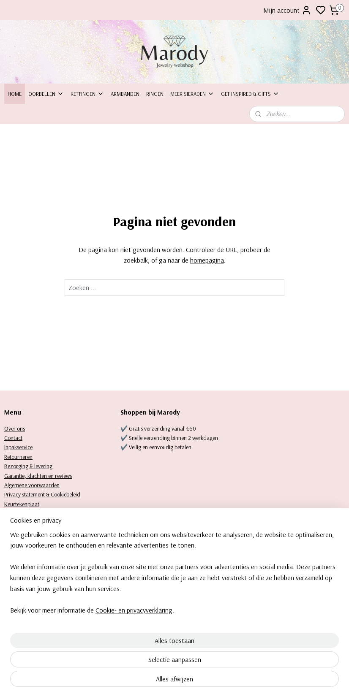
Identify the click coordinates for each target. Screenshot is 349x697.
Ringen (155, 93)
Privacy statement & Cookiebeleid (42, 494)
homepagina (207, 260)
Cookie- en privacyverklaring (133, 681)
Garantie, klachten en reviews (38, 476)
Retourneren (18, 457)
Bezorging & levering (28, 466)
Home (15, 93)
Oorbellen (46, 93)
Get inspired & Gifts (250, 93)
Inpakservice (18, 447)
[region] (118, 638)
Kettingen (87, 93)
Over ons (14, 428)
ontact (15, 438)
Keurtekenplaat (21, 504)
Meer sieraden (192, 93)
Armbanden (125, 93)
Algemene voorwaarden (32, 485)
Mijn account (287, 10)
